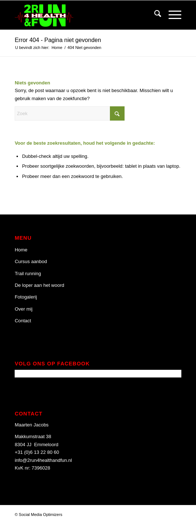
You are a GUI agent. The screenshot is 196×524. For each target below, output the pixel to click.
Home (21, 249)
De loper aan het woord (39, 285)
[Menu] (171, 15)
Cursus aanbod (31, 261)
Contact (23, 320)
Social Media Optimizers (40, 514)
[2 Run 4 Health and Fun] (81, 15)
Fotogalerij (26, 297)
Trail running (28, 273)
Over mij (23, 309)
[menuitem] (154, 15)
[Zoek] (154, 15)
